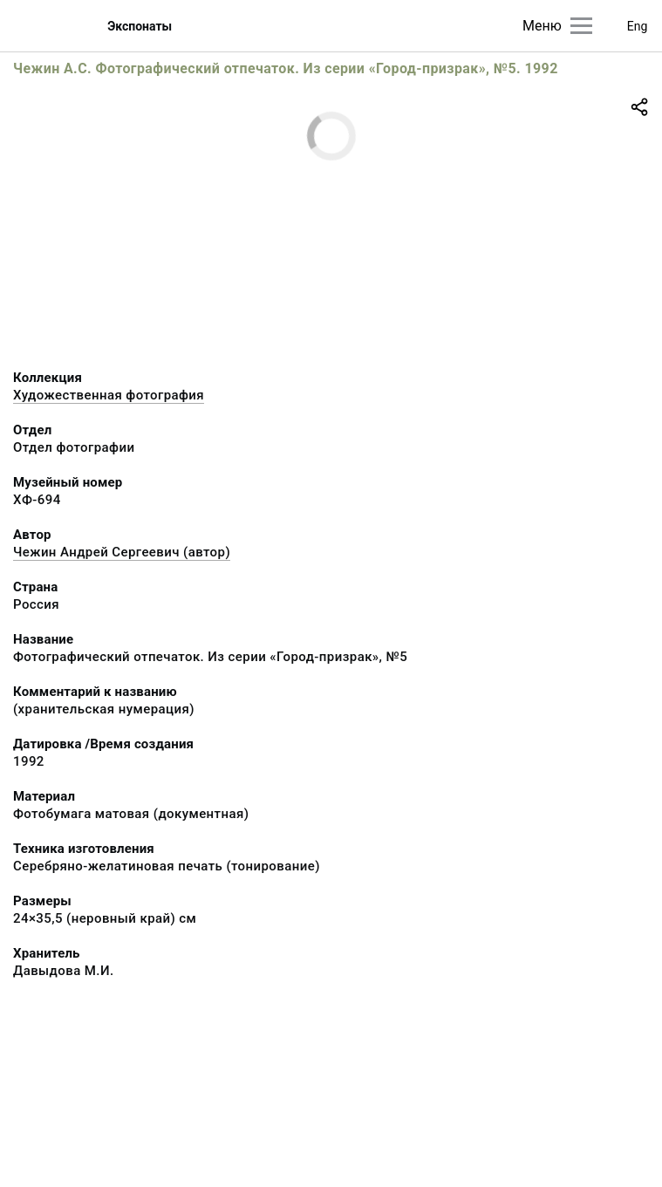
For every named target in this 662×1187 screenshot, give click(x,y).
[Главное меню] (581, 26)
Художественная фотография (108, 395)
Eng (637, 26)
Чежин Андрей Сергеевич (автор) (121, 552)
